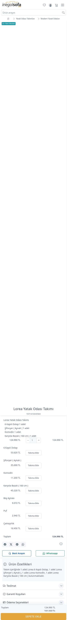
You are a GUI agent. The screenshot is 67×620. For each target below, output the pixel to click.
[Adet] (33, 440)
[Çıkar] (28, 440)
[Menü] (62, 5)
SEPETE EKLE (33, 616)
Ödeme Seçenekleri (16, 602)
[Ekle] (39, 440)
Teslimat (9, 585)
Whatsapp (50, 553)
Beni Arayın (17, 553)
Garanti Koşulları (14, 594)
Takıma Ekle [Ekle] (33, 452)
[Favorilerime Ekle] (61, 544)
